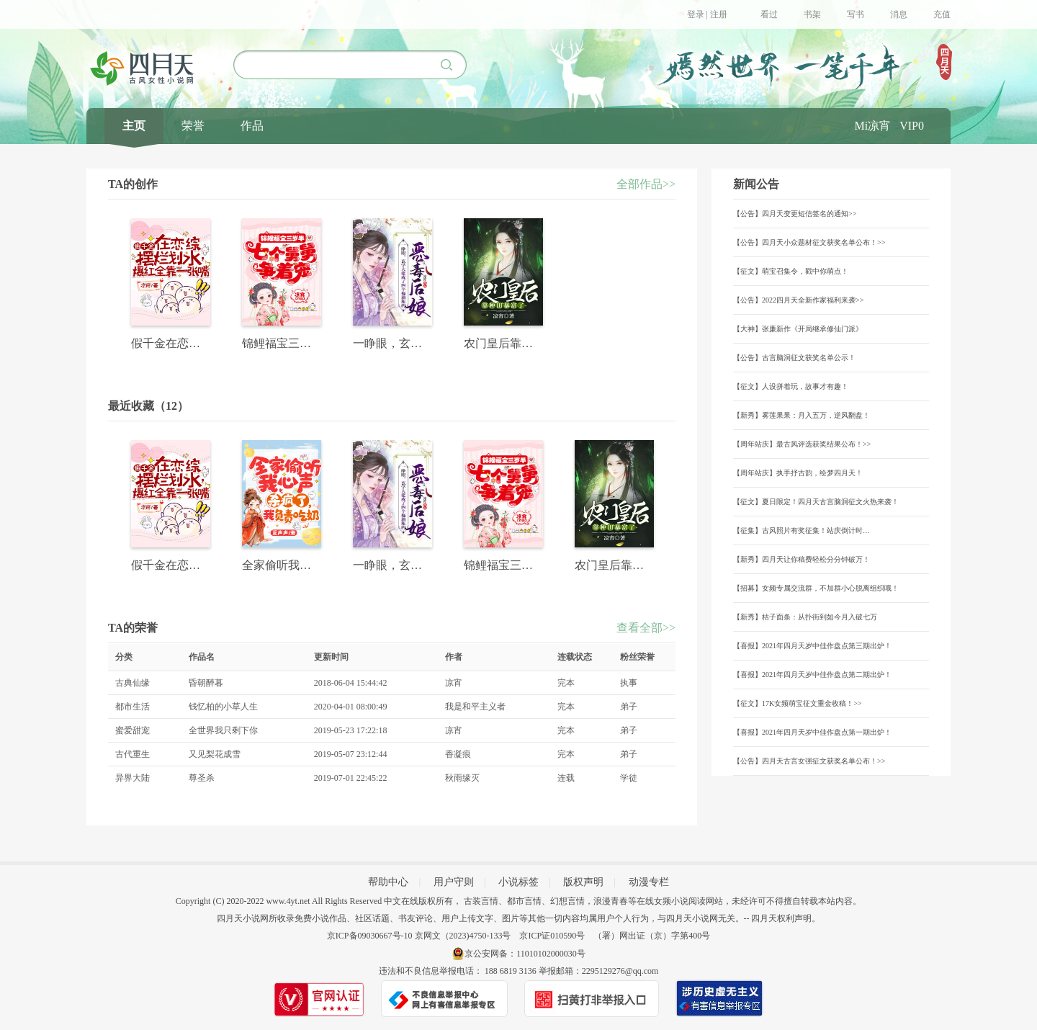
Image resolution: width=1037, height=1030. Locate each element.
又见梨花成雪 (215, 754)
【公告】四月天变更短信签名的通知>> (794, 214)
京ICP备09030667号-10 (370, 936)
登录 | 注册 (707, 14)
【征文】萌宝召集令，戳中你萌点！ (790, 271)
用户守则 (454, 882)
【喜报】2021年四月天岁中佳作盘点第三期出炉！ (812, 646)
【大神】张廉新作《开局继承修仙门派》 (798, 329)
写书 (855, 14)
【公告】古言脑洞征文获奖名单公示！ (794, 358)
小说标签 (518, 882)
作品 (252, 126)
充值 (942, 14)
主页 (133, 126)
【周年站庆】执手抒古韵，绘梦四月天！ (798, 473)
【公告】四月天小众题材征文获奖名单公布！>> (809, 242)
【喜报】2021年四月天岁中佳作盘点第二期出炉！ (812, 675)
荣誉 (193, 126)
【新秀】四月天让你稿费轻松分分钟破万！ (801, 559)
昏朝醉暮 (206, 683)
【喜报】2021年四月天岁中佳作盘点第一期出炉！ (812, 732)
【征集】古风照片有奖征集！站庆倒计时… (801, 530)
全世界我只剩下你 (223, 730)
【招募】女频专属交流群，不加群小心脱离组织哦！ (816, 588)
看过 (769, 14)
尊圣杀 (202, 778)
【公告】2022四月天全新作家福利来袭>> (798, 300)
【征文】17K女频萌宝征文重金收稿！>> (797, 703)
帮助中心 (388, 882)
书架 (812, 14)
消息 (898, 14)
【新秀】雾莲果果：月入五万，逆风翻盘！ (801, 415)
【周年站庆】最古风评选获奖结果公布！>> (802, 444)
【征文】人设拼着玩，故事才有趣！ (790, 386)
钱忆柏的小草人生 (223, 707)
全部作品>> (645, 184)
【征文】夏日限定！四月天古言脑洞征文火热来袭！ (816, 502)
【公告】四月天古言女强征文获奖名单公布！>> (809, 761)
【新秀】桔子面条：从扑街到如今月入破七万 (805, 617)
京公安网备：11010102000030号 (524, 954)
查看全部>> (645, 628)
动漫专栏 (649, 882)
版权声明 (583, 882)
